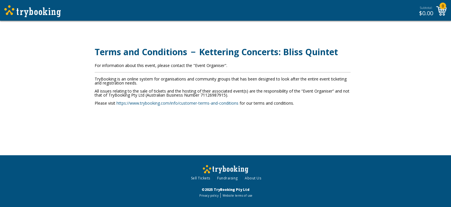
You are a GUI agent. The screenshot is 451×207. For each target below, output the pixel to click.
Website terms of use (237, 195)
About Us (253, 178)
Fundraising (227, 178)
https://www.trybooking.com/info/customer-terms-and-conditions (177, 103)
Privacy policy (209, 195)
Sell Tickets (200, 178)
